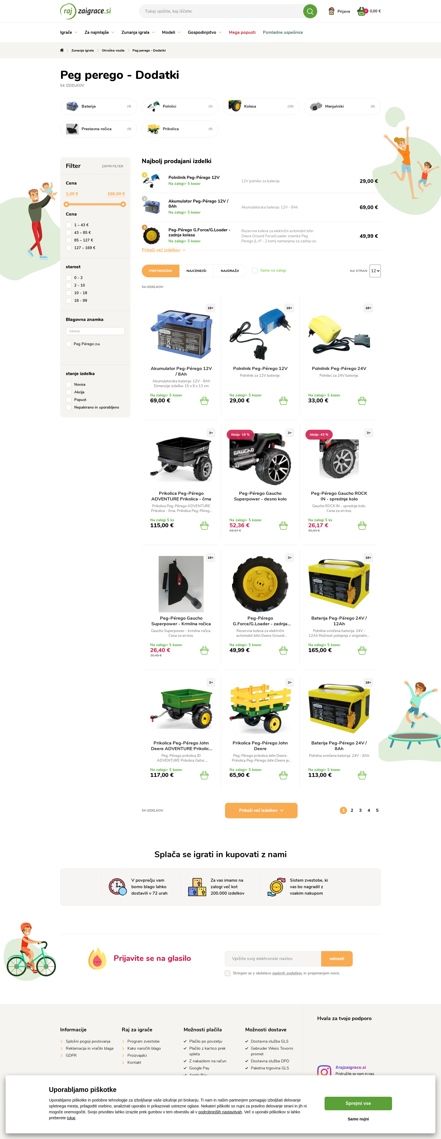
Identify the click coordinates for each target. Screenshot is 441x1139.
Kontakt (134, 1062)
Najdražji (230, 271)
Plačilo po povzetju (205, 1041)
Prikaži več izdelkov (163, 250)
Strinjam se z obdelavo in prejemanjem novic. (286, 973)
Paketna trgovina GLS (270, 1068)
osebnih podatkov (287, 973)
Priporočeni (160, 271)
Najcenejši (196, 271)
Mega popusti (242, 32)
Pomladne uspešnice (283, 32)
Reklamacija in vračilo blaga (89, 1048)
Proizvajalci (137, 1055)
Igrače (68, 32)
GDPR (71, 1055)
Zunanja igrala (138, 32)
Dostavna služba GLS (270, 1041)
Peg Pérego (84, 344)
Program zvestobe (143, 1041)
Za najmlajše (99, 32)
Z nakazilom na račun (207, 1061)
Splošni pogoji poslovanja (88, 1041)
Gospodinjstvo (205, 32)
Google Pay (199, 1068)
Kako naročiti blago (144, 1048)
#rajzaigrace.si (351, 1068)
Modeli (171, 32)
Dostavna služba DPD (270, 1061)
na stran (358, 271)
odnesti (337, 958)
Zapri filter (112, 166)
